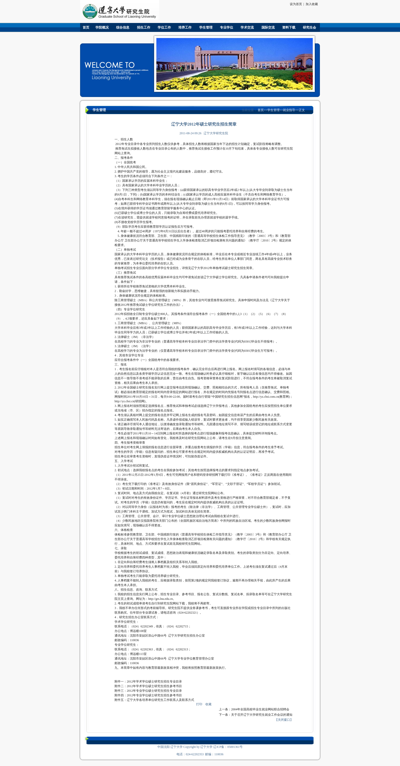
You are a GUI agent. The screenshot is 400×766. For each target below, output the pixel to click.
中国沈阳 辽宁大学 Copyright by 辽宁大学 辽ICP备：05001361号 (200, 747)
